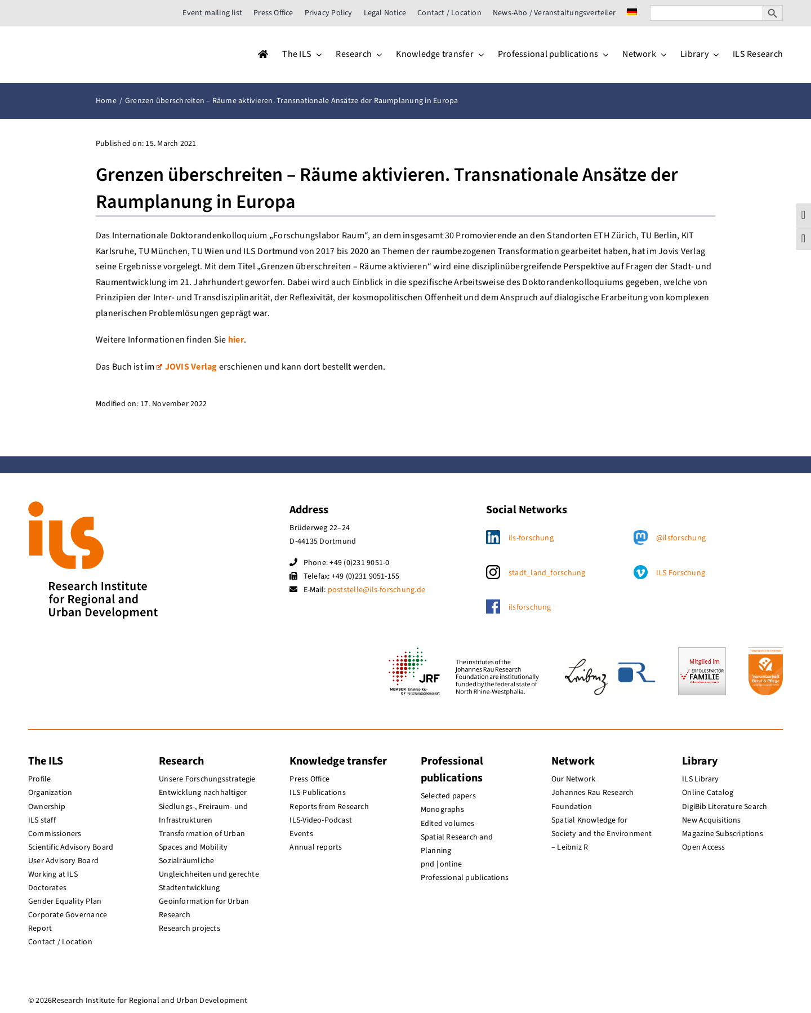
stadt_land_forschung (547, 573)
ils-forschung (531, 538)
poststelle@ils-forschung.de (376, 590)
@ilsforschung (681, 538)
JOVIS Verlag (187, 367)
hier (236, 340)
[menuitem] (632, 13)
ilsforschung (530, 607)
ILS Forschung (680, 573)
